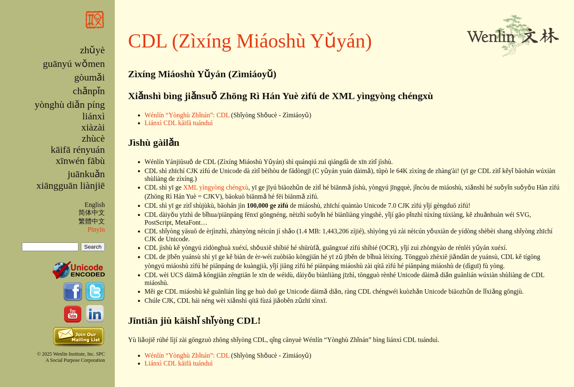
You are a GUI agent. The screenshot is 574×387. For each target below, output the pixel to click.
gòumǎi (89, 77)
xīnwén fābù (80, 160)
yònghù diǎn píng (70, 104)
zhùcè (93, 138)
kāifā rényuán (78, 149)
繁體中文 (91, 221)
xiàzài (93, 127)
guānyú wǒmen (74, 63)
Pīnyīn (96, 229)
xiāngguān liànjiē (70, 185)
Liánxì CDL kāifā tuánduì (179, 122)
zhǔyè (92, 50)
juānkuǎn (86, 174)
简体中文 (91, 212)
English (95, 204)
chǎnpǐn (89, 90)
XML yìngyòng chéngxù (216, 187)
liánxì (93, 116)
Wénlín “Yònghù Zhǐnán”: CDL (187, 115)
